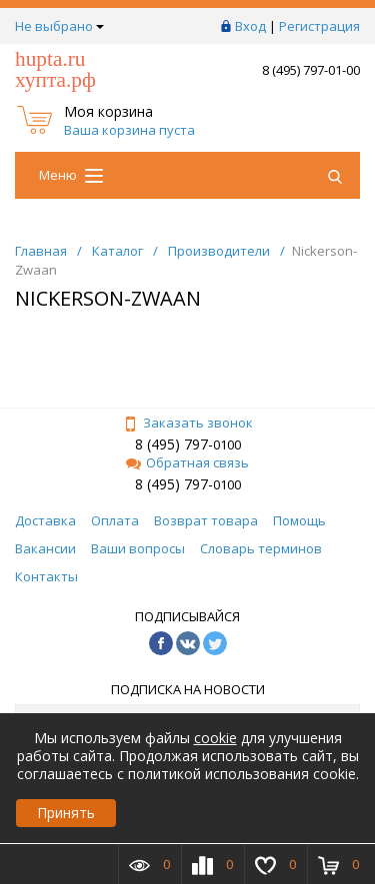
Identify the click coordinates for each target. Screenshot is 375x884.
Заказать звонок (188, 423)
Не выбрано (59, 26)
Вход (250, 26)
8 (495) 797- (174, 444)
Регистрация (319, 26)
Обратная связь (187, 462)
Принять (66, 812)
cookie (215, 737)
